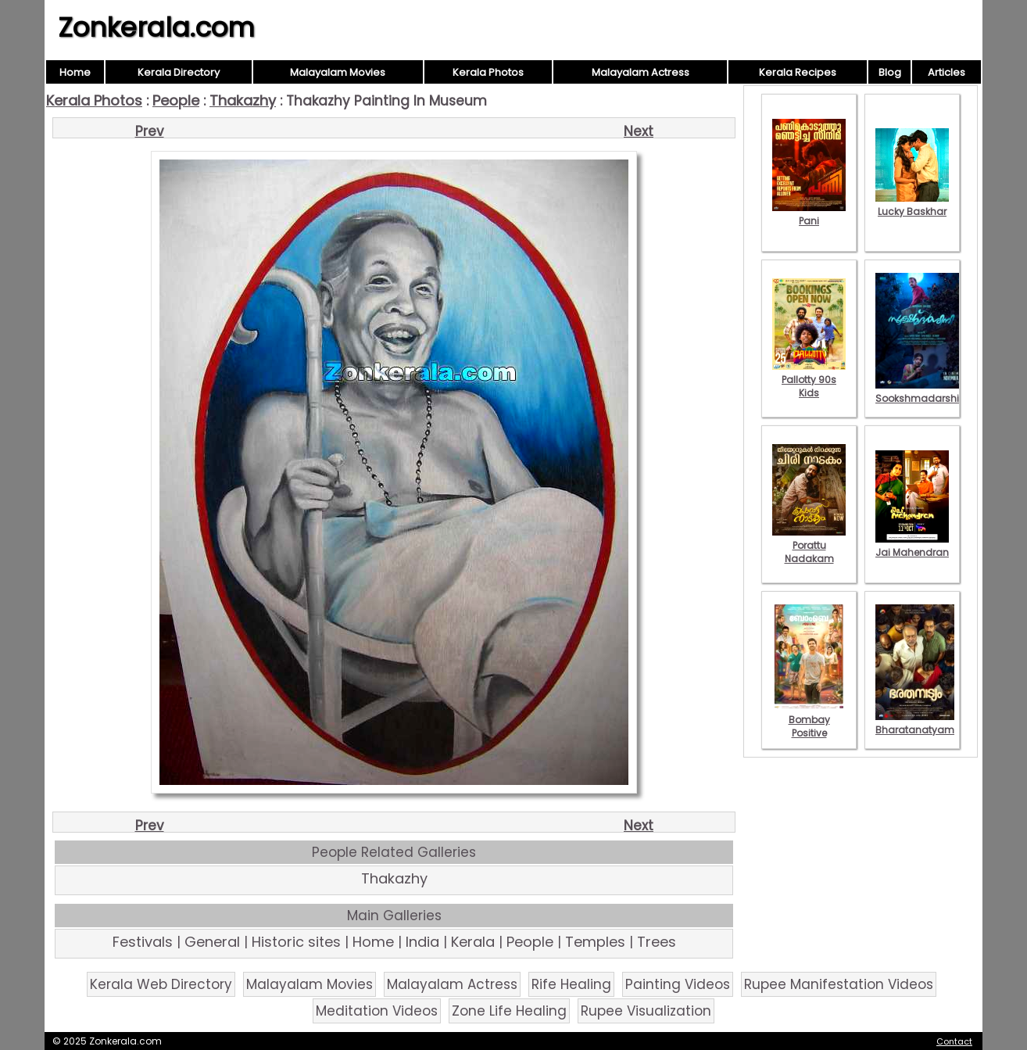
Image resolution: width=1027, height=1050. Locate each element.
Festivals (143, 941)
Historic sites (296, 941)
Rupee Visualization (646, 1011)
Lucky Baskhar (912, 205)
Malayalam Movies (337, 72)
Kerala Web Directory (161, 984)
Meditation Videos (377, 1011)
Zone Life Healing (509, 1011)
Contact (954, 1041)
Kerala (473, 941)
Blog (889, 72)
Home (75, 72)
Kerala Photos (488, 72)
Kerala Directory (179, 72)
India (422, 941)
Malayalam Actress (640, 72)
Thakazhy (242, 100)
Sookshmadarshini (921, 391)
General (212, 941)
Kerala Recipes (797, 72)
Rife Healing (571, 984)
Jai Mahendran (912, 545)
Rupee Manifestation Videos (838, 984)
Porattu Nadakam (809, 545)
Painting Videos (677, 984)
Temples (595, 941)
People (175, 100)
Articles (946, 72)
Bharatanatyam (914, 723)
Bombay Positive (809, 720)
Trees (656, 941)
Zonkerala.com (156, 27)
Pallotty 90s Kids (809, 380)
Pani (809, 214)
